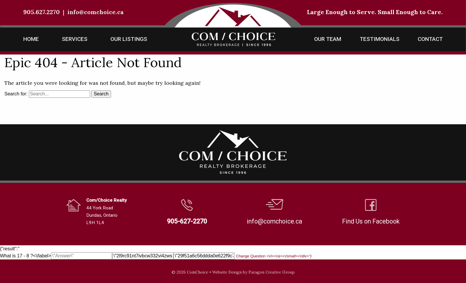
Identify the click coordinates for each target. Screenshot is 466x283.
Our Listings (128, 39)
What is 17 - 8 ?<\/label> (155, 255)
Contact (430, 39)
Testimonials (379, 39)
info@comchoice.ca (95, 12)
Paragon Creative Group (271, 272)
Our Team (327, 39)
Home (31, 39)
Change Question (273, 256)
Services (74, 39)
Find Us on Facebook (370, 221)
